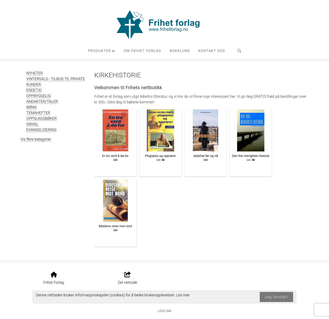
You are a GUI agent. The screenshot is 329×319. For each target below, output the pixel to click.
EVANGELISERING (41, 130)
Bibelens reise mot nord (115, 226)
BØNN (31, 107)
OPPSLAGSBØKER (41, 118)
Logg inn (164, 311)
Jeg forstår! (276, 297)
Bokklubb (180, 51)
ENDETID (34, 90)
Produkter (101, 52)
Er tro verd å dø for (115, 156)
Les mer (183, 295)
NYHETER (34, 73)
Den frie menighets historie (250, 156)
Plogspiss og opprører (160, 156)
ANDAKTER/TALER (42, 101)
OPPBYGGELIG (38, 96)
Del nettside (127, 278)
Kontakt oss (211, 51)
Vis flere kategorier (36, 139)
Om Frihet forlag (142, 51)
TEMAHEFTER (38, 113)
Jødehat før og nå (205, 156)
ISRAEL (32, 124)
